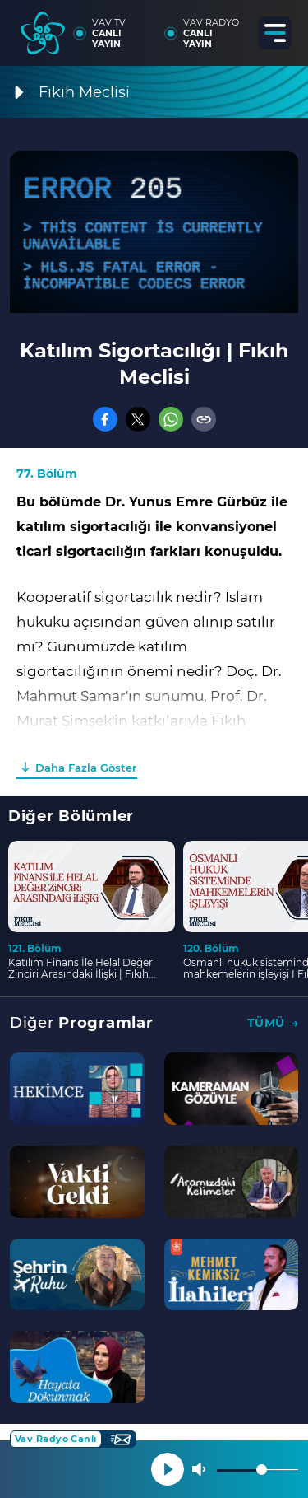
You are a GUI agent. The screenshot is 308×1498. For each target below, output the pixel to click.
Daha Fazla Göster (85, 767)
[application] (154, 232)
